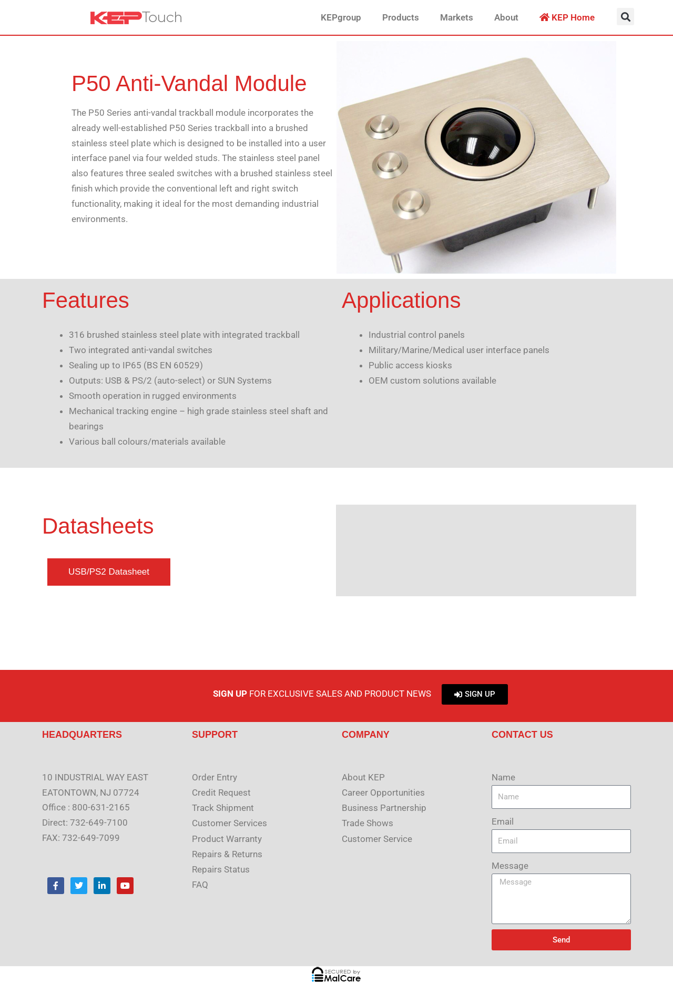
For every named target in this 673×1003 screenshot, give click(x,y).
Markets (456, 17)
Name (503, 777)
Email (503, 821)
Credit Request (221, 792)
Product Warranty (227, 838)
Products (400, 17)
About (506, 17)
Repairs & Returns (227, 853)
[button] (625, 16)
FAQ (200, 883)
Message (510, 865)
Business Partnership (384, 807)
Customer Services (229, 822)
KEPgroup (341, 17)
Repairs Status (221, 868)
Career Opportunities (383, 792)
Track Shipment (223, 807)
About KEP (363, 777)
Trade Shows (367, 822)
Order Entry (214, 777)
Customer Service (377, 838)
